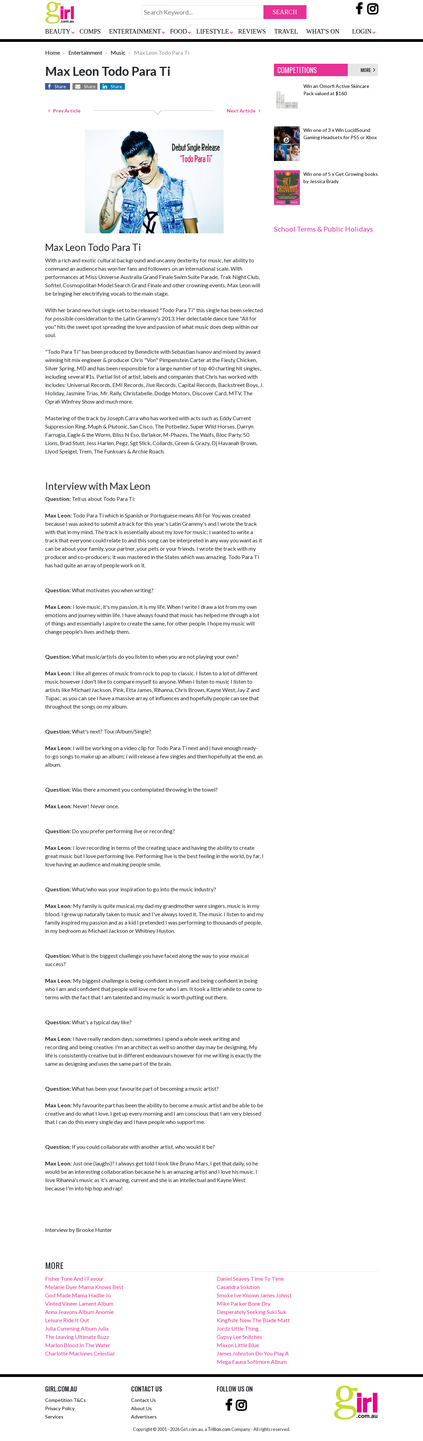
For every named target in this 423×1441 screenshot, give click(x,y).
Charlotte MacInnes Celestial (79, 1353)
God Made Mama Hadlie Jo (78, 1295)
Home (52, 52)
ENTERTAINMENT (135, 31)
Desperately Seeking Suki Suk (251, 1311)
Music (118, 52)
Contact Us (143, 1400)
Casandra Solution (238, 1287)
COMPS (90, 31)
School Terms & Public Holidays (323, 229)
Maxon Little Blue (238, 1345)
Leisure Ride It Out (67, 1320)
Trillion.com (219, 1429)
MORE (368, 69)
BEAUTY (57, 31)
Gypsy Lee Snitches (239, 1336)
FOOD (178, 31)
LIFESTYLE (212, 31)
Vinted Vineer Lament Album (79, 1303)
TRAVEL (286, 31)
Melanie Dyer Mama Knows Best (84, 1287)
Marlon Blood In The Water (77, 1345)
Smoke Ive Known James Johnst (254, 1295)
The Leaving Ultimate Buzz (77, 1336)
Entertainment (85, 52)
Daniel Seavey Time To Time (250, 1278)
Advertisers (144, 1417)
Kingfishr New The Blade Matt (253, 1320)
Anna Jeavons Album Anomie (79, 1311)
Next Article (243, 111)
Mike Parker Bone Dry (243, 1303)
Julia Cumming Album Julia (77, 1328)
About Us (141, 1408)
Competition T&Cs (65, 1400)
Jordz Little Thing (238, 1328)
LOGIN (361, 31)
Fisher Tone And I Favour (74, 1278)
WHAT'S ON (322, 31)
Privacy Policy (60, 1408)
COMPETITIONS (297, 70)
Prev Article (64, 111)
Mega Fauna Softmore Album (252, 1361)
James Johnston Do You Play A (253, 1353)
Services (54, 1417)
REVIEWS (252, 31)
